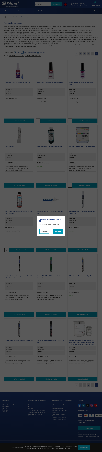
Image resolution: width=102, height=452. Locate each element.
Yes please (58, 231)
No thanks (44, 231)
